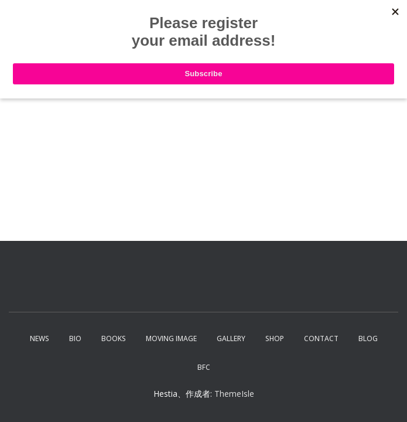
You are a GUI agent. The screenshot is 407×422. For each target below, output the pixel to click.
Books (113, 338)
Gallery (231, 338)
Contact (321, 338)
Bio (75, 338)
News (39, 338)
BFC (203, 367)
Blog (368, 338)
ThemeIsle (234, 393)
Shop (274, 338)
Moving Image (171, 338)
